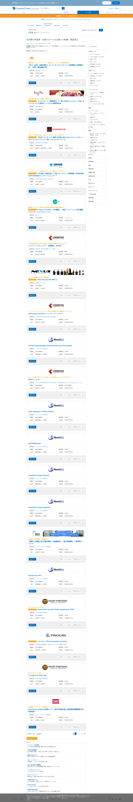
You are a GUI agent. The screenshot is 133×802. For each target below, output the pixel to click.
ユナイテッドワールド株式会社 (43, 546)
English (111, 8)
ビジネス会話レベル (96, 57)
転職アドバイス (110, 12)
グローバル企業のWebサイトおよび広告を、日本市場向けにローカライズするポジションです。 (59, 382)
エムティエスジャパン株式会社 (43, 714)
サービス (93, 119)
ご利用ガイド (117, 8)
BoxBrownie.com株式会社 (41, 142)
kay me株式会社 (39, 106)
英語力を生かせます (32, 755)
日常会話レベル (94, 64)
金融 (91, 117)
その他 (92, 140)
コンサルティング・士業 (96, 124)
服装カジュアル (95, 96)
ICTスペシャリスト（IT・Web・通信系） (97, 134)
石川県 (31, 32)
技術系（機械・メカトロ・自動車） (97, 151)
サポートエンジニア (32, 774)
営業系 (92, 137)
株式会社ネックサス (40, 282)
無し (92, 61)
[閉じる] (29, 800)
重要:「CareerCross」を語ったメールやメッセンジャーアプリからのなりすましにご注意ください (67, 19)
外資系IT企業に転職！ (32, 789)
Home (23, 12)
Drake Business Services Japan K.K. (45, 179)
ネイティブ (94, 54)
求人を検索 (88, 12)
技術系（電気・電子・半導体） (97, 147)
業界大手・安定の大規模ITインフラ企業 (45, 249)
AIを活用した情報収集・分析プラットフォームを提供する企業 (50, 644)
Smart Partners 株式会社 (41, 612)
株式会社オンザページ (40, 70)
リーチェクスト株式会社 (41, 348)
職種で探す (39, 25)
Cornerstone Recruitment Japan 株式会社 (45, 316)
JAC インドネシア (32, 760)
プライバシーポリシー (54, 798)
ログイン (106, 2)
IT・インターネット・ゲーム (96, 114)
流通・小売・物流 (95, 122)
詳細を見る (32, 82)
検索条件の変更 (32, 29)
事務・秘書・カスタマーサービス (97, 143)
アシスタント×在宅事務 (33, 745)
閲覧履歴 (66, 12)
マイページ (45, 12)
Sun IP (37, 215)
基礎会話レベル (94, 66)
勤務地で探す (48, 25)
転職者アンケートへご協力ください (66, 16)
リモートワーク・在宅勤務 (95, 93)
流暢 (92, 59)
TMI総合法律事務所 (32, 750)
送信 (101, 30)
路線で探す (57, 25)
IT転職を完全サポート (32, 779)
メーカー (93, 111)
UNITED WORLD (31, 784)
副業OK (92, 99)
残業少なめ (94, 101)
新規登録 (116, 2)
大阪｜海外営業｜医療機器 (34, 765)
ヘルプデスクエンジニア (33, 770)
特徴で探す (65, 25)
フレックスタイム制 (96, 104)
